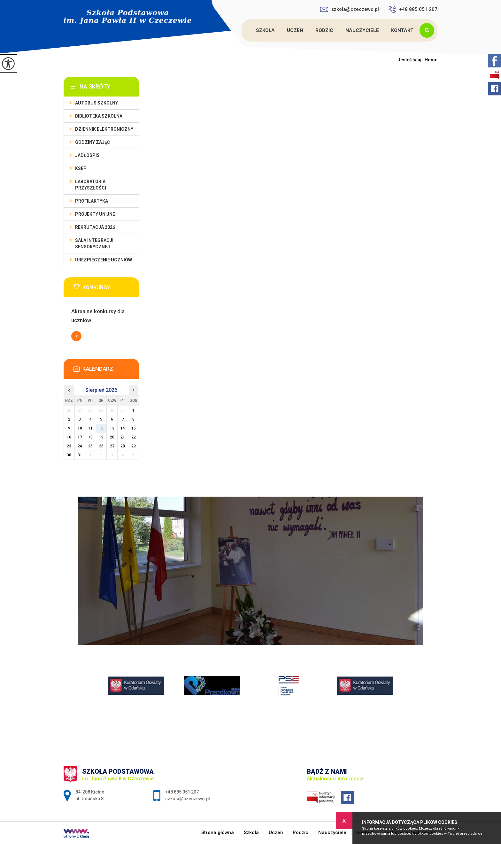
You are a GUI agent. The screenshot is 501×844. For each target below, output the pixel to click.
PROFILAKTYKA (91, 201)
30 (69, 455)
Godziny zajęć (92, 142)
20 (112, 437)
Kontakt (402, 30)
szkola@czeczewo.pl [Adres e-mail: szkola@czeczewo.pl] (187, 798)
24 (80, 446)
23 (69, 446)
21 (122, 437)
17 (80, 437)
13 (112, 428)
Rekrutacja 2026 (95, 227)
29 (133, 446)
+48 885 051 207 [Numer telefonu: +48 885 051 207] (182, 791)
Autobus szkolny (96, 102)
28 (122, 446)
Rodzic (324, 30)
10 (80, 428)
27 (112, 446)
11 (90, 428)
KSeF (80, 168)
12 (101, 428)
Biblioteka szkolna (98, 116)
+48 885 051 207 (413, 9)
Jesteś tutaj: (411, 60)
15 (133, 428)
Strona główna (242, 30)
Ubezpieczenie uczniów (103, 259)
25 (90, 446)
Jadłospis (87, 155)
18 (90, 437)
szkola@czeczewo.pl (349, 9)
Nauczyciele (362, 30)
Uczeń (295, 30)
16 (69, 437)
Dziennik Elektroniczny (104, 129)
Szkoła (265, 30)
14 (122, 428)
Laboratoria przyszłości (90, 184)
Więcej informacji (76, 336)
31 (80, 455)
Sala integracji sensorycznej (94, 243)
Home (431, 60)
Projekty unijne (95, 214)
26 (101, 446)
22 (133, 437)
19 (101, 437)
